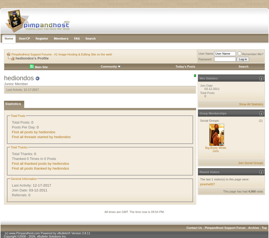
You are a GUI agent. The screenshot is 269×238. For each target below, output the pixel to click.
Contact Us (194, 227)
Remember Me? (250, 54)
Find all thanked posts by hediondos (40, 164)
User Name (206, 53)
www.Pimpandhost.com (24, 233)
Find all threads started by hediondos (41, 137)
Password (205, 59)
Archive (253, 227)
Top (264, 227)
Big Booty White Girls (215, 149)
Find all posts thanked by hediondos (40, 168)
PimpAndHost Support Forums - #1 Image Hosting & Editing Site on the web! (62, 54)
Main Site (39, 67)
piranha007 (207, 184)
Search (244, 66)
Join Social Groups (250, 162)
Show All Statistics (251, 104)
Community (111, 66)
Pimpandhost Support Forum (225, 227)
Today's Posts (185, 66)
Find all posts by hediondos (33, 132)
